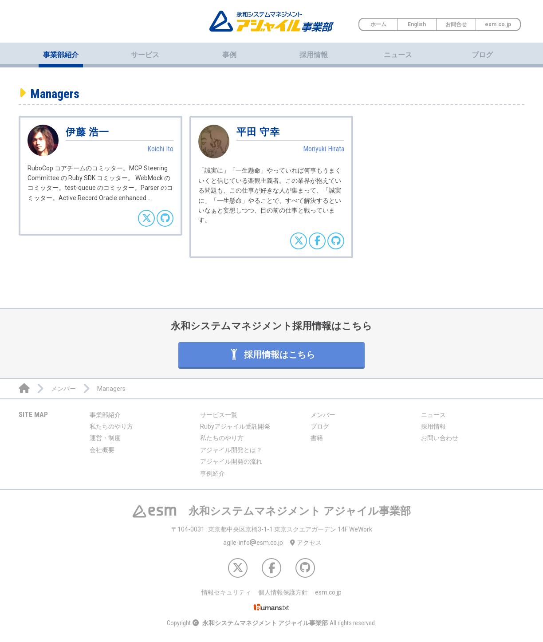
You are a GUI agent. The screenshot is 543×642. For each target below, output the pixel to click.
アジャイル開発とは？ (231, 449)
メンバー (323, 414)
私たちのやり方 (111, 426)
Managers (54, 94)
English (417, 24)
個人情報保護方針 (283, 592)
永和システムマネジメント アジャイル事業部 (265, 622)
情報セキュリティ (226, 592)
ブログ (482, 55)
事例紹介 (212, 473)
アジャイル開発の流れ (231, 461)
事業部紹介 (105, 414)
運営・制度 (105, 437)
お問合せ (456, 24)
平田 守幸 (258, 132)
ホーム (378, 24)
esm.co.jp (498, 24)
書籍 (317, 437)
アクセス (306, 542)
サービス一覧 (218, 414)
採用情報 (313, 55)
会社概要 (102, 449)
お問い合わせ (439, 437)
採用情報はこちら (271, 354)
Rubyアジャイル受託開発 (235, 426)
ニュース (398, 55)
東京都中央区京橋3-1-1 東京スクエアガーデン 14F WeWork (271, 529)
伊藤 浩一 (87, 132)
